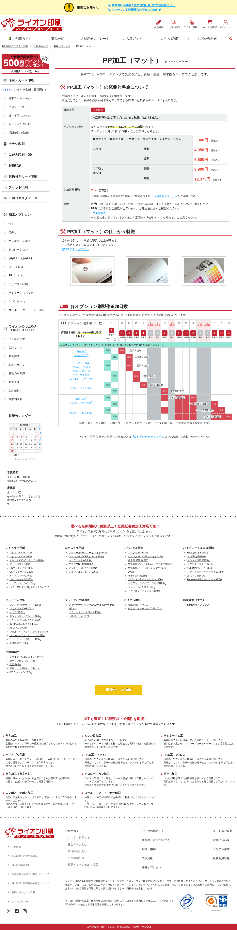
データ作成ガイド (153, 831)
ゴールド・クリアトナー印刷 (26, 310)
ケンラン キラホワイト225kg (24, 620)
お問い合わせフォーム (150, 436)
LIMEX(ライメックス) (198, 604)
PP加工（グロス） (77, 249)
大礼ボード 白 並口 (79, 616)
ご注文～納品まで (79, 837)
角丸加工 (81, 351)
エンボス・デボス (19, 241)
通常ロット (21, 98)
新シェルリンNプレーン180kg (25, 616)
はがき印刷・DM (21, 154)
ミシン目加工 (81, 355)
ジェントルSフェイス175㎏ (83, 571)
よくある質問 (169, 38)
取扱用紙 (100, 213)
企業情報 (16, 847)
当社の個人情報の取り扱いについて (30, 874)
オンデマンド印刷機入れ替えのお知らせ (136, 9)
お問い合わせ (207, 38)
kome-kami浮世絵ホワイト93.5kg (205, 579)
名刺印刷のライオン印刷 (15, 46)
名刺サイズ (15, 347)
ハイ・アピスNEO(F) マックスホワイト (30, 587)
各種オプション (62, 46)
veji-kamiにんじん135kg (200, 568)
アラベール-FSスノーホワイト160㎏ (88, 552)
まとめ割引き (76, 857)
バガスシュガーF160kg (21, 608)
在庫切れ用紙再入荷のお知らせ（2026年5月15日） (143, 5)
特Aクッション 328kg (20, 672)
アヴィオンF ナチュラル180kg (144, 591)
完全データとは (77, 844)
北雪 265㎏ (15, 664)
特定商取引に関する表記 (24, 856)
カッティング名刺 (19, 124)
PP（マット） (17, 275)
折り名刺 (20, 115)
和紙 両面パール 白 (138, 604)
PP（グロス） (17, 266)
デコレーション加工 (81, 388)
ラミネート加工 (81, 374)
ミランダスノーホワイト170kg (85, 612)
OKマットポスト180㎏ (21, 568)
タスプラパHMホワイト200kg (25, 604)
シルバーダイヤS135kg (21, 579)
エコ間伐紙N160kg (197, 556)
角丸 (11, 223)
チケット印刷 (18, 187)
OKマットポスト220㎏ (21, 571)
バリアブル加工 (81, 362)
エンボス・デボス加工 (81, 402)
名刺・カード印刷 (21, 80)
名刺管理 (14, 382)
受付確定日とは (77, 851)
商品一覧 (57, 38)
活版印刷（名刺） (19, 132)
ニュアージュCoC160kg (22, 583)
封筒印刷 (15, 165)
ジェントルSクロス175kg (141, 587)
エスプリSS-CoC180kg (81, 564)
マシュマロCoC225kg (198, 560)
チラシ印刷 (16, 144)
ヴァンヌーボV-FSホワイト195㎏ (86, 556)
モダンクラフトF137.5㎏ (200, 564)
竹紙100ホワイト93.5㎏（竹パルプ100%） (150, 564)
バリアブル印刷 (18, 284)
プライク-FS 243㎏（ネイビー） (26, 656)
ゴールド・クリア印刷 (81, 378)
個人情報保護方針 (20, 865)
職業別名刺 (15, 399)
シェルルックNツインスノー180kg (27, 635)
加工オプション (20, 214)
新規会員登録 (221, 858)
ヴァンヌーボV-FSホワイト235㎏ (145, 556)
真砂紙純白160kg (18, 643)
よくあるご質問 (222, 831)
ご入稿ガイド (132, 38)
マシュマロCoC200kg (21, 556)
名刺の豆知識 (16, 373)
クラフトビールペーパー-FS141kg (205, 571)
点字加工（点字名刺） (81, 413)
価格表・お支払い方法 (155, 840)
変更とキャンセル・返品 (83, 864)
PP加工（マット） (81, 366)
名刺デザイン (16, 364)
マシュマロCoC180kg (21, 552)
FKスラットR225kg (197, 552)
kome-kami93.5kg (137, 575)
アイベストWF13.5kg (20, 575)
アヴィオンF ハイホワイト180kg (145, 579)
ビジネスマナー (18, 338)
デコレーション (18, 249)
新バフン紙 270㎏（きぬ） (23, 660)
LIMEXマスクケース (23, 198)
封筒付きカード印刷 (23, 176)
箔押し (12, 232)
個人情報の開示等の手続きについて (30, 883)
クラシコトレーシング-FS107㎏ (145, 608)
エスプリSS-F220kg (138, 552)
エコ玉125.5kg (17, 612)
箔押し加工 (81, 398)
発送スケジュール (166, 196)
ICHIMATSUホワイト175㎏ (23, 624)
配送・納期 (149, 849)
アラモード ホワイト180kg (83, 568)
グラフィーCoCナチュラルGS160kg (147, 583)
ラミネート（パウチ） (22, 292)
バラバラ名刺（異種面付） (30, 89)
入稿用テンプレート (95, 38)
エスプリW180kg (196, 575)
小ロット (19, 106)
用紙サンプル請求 (118, 690)
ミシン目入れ (16, 301)
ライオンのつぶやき (23, 328)
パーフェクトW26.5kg (80, 560)
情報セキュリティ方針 (23, 892)
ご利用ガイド (20, 38)
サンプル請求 (221, 849)
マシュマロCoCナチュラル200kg (26, 560)
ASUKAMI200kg (18, 627)
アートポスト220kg (19, 564)
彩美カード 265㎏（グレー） (24, 668)
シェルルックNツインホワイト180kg (28, 631)
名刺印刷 (98, 110)
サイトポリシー (19, 901)
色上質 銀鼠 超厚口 (138, 560)
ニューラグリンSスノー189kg (25, 639)
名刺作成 (14, 356)
